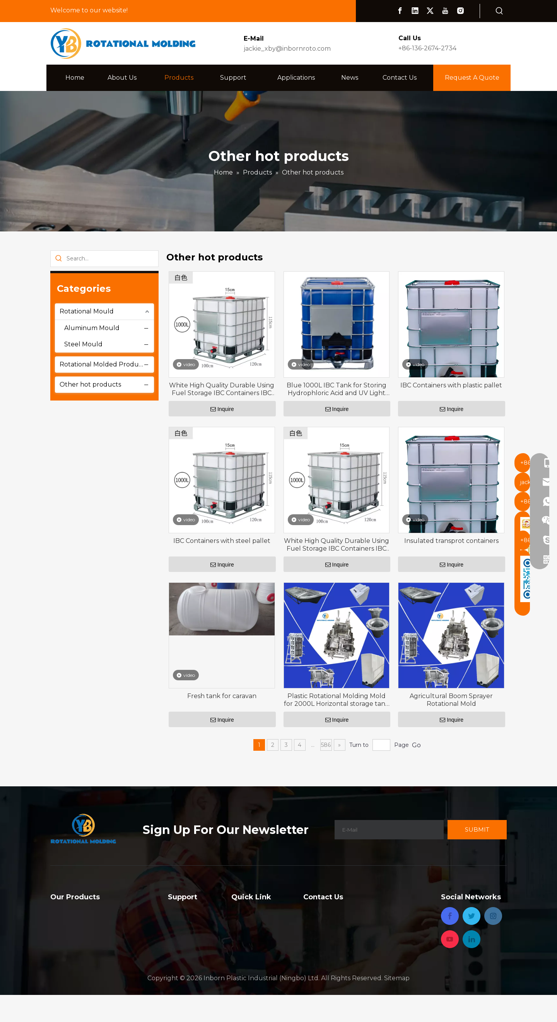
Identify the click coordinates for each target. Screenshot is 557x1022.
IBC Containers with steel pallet (221, 540)
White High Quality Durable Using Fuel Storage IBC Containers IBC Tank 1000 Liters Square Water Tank (221, 389)
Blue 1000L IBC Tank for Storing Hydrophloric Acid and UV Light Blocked (336, 389)
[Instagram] (460, 11)
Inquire (222, 409)
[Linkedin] (415, 11)
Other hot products (90, 384)
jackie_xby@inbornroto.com (287, 48)
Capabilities (185, 921)
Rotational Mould (87, 311)
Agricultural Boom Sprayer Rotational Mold (451, 699)
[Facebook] (400, 11)
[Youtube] (445, 11)
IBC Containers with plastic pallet (451, 385)
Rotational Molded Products (104, 364)
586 (326, 744)
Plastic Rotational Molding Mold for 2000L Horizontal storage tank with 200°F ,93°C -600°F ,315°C (336, 700)
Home (240, 910)
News (239, 942)
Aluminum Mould (92, 328)
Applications (250, 931)
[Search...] (112, 259)
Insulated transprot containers (451, 540)
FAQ (174, 910)
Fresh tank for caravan (221, 696)
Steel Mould (83, 344)
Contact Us (248, 952)
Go (416, 745)
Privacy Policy (252, 963)
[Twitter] (430, 11)
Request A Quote (472, 77)
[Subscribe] (477, 829)
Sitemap (397, 1004)
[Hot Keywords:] (499, 11)
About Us (245, 921)
